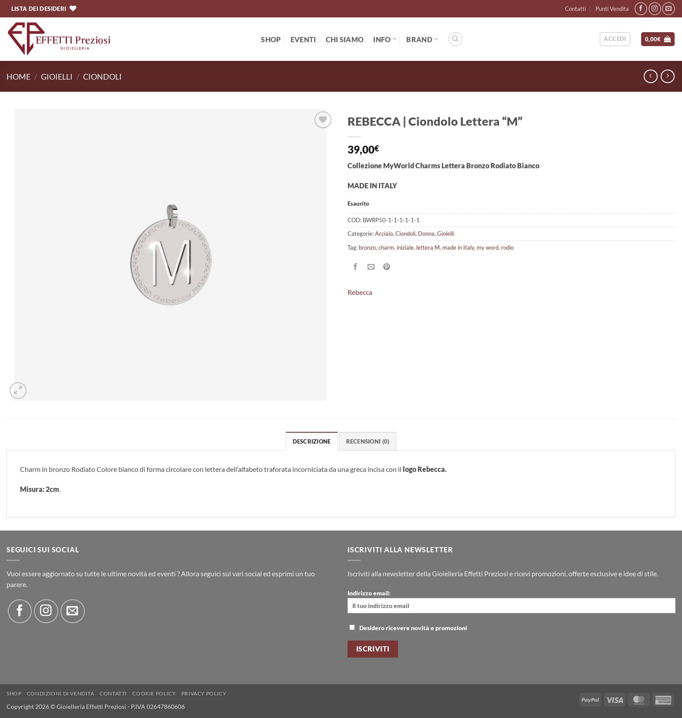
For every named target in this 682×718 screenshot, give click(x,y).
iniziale (405, 247)
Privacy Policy (204, 693)
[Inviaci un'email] (668, 8)
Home (18, 76)
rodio (507, 247)
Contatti (575, 8)
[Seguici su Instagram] (655, 8)
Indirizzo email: (511, 601)
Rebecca (360, 292)
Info (385, 39)
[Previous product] (667, 76)
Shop (271, 39)
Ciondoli (102, 76)
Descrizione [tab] (312, 441)
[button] (615, 39)
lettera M (428, 247)
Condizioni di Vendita (60, 693)
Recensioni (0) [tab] (368, 441)
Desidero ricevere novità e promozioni (408, 627)
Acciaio (384, 233)
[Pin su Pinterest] (387, 267)
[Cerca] (455, 39)
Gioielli (57, 76)
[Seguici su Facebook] (641, 8)
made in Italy (458, 247)
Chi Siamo (345, 39)
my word (487, 247)
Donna (426, 233)
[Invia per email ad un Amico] (371, 267)
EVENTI (303, 39)
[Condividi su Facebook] (355, 267)
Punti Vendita (612, 8)
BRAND (422, 39)
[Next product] (650, 76)
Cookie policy (154, 693)
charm (386, 247)
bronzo (367, 247)
